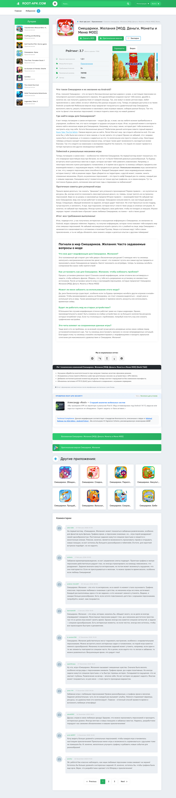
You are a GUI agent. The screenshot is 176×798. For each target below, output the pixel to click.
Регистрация (143, 4)
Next (124, 782)
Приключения (87, 64)
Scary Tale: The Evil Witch (67, 132)
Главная (18, 11)
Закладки (133, 38)
